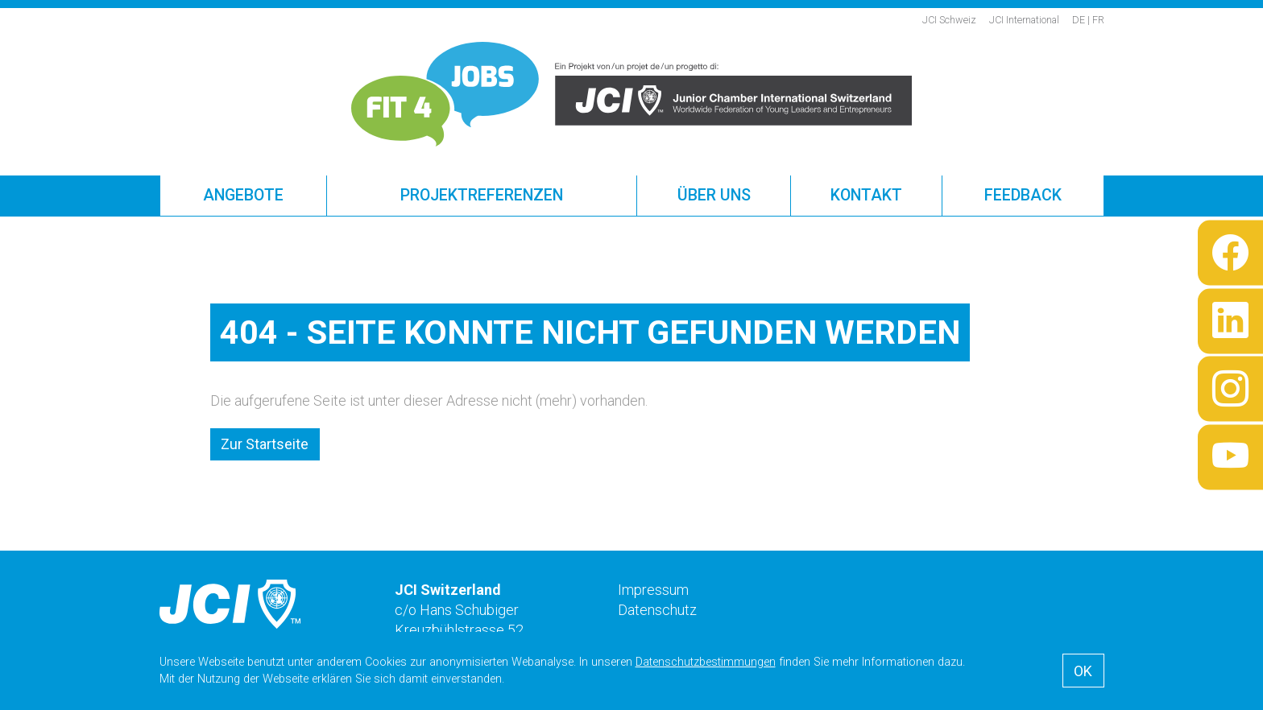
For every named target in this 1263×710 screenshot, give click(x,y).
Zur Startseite (265, 443)
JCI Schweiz (949, 20)
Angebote (243, 195)
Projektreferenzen (481, 195)
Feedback (1023, 195)
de (1078, 20)
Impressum (653, 589)
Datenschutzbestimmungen (706, 662)
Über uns (714, 195)
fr (1098, 20)
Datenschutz (657, 609)
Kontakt (866, 195)
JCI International (1024, 20)
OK (1083, 671)
